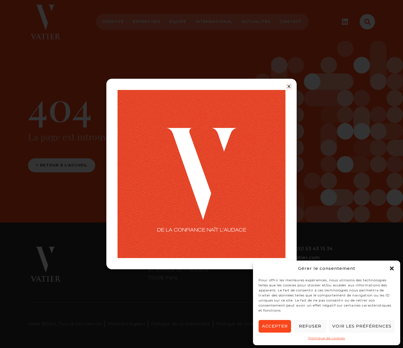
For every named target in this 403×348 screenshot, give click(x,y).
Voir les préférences (362, 326)
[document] (201, 174)
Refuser (310, 326)
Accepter (275, 326)
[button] (392, 268)
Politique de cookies (326, 338)
